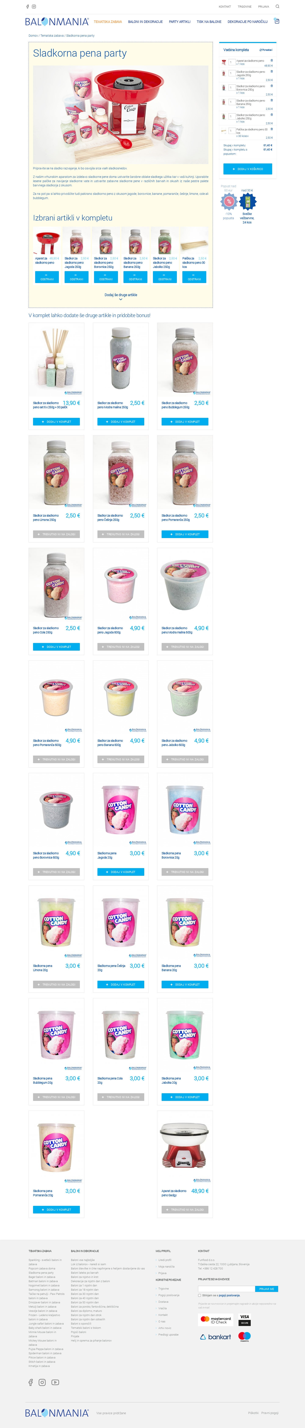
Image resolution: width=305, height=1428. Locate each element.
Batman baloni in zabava (43, 1281)
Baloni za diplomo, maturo (86, 1311)
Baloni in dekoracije (145, 22)
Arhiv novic (164, 1328)
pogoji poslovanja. (229, 1295)
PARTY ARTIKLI (179, 22)
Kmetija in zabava (39, 1366)
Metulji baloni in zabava (42, 1306)
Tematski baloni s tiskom (86, 1328)
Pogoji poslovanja (168, 1295)
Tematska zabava (108, 22)
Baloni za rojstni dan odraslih (88, 1319)
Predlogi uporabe (168, 1334)
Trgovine (244, 6)
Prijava (263, 6)
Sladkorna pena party (80, 35)
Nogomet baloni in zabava (44, 1285)
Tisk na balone (209, 22)
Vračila (162, 1308)
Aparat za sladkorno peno (250, 60)
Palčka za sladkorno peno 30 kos (252, 131)
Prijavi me (266, 1289)
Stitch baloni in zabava (42, 1362)
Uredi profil (164, 1260)
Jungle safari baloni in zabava (46, 1323)
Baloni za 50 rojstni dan (85, 1302)
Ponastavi (266, 50)
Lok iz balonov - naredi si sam (88, 1264)
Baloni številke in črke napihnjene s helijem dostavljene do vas (108, 1268)
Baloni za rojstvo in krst (84, 1277)
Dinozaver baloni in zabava (44, 1302)
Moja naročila (166, 1266)
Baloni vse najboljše (83, 1260)
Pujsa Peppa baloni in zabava (46, 1349)
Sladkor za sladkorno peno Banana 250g (250, 102)
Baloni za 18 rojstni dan (84, 1289)
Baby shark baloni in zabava (45, 1328)
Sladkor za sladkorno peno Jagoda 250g (250, 73)
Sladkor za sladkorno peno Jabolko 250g (250, 116)
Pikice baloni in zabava (42, 1357)
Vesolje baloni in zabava (43, 1311)
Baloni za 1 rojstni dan (84, 1285)
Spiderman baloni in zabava (45, 1353)
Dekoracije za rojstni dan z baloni (90, 1281)
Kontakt (225, 6)
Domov (33, 35)
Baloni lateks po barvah (84, 1273)
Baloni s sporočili (81, 1323)
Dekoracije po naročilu (248, 22)
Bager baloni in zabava (42, 1277)
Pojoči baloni (78, 1332)
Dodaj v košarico (248, 169)
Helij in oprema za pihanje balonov (91, 1340)
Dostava (163, 1302)
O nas (161, 1321)
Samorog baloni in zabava (44, 1289)
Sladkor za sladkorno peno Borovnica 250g (250, 87)
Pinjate (75, 1336)
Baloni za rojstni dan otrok (86, 1315)
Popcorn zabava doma (42, 1268)
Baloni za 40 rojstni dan (85, 1298)
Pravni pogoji (270, 1413)
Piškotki (253, 1413)
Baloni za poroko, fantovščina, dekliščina (95, 1306)
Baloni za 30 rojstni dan (85, 1294)
